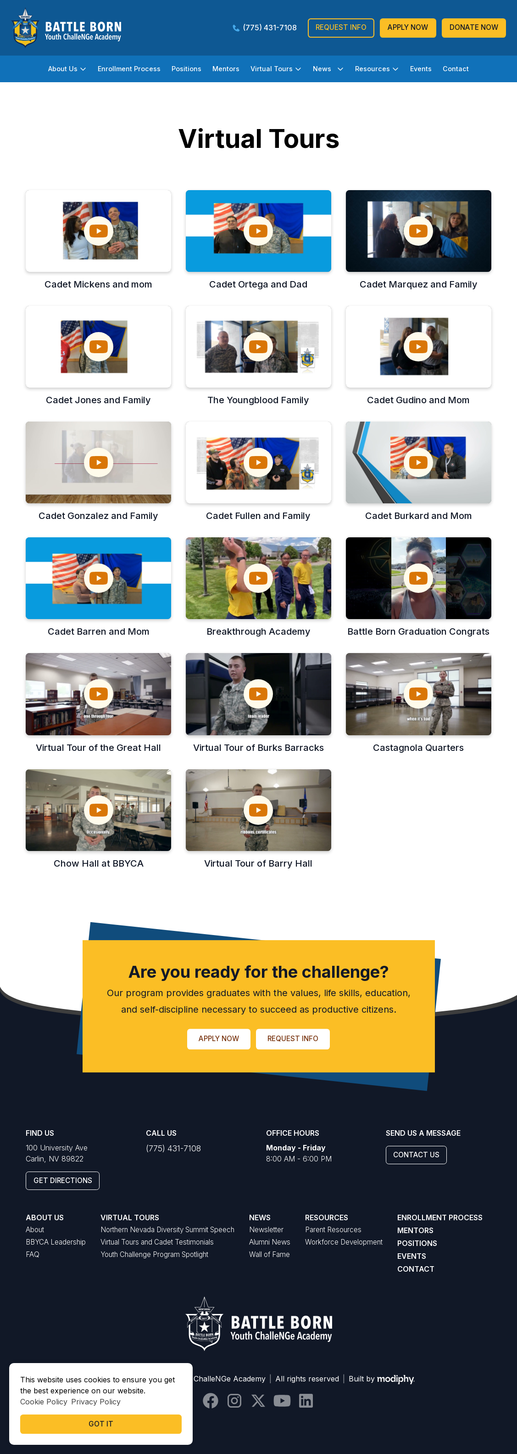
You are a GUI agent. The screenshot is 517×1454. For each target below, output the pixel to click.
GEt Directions (62, 1180)
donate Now (474, 27)
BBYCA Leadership (56, 1242)
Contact (456, 69)
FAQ (32, 1254)
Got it (101, 1424)
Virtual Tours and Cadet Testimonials (157, 1242)
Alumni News (269, 1242)
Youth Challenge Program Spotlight (154, 1254)
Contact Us (416, 1154)
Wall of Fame (269, 1254)
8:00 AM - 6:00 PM (299, 1153)
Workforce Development (344, 1242)
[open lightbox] (98, 231)
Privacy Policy (96, 1401)
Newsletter (266, 1229)
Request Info (341, 27)
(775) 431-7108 (173, 1148)
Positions (186, 69)
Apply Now (408, 27)
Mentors (225, 69)
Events (421, 69)
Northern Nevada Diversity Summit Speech (167, 1229)
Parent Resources (333, 1229)
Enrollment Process (129, 69)
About (35, 1229)
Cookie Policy (43, 1401)
